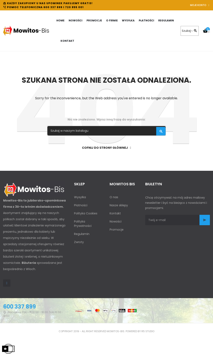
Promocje (117, 229)
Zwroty (79, 242)
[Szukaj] (189, 30)
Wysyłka (80, 197)
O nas (114, 197)
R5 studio (147, 331)
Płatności (80, 205)
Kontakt (115, 213)
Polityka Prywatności (83, 223)
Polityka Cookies (85, 213)
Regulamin (81, 234)
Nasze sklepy (119, 205)
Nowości (115, 221)
